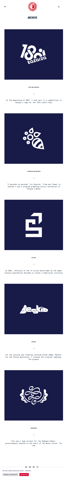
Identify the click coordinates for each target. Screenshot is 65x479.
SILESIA (34, 257)
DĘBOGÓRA (34, 428)
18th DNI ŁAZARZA (33, 87)
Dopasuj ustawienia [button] (10, 474)
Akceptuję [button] (24, 474)
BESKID (34, 342)
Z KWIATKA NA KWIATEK (34, 171)
